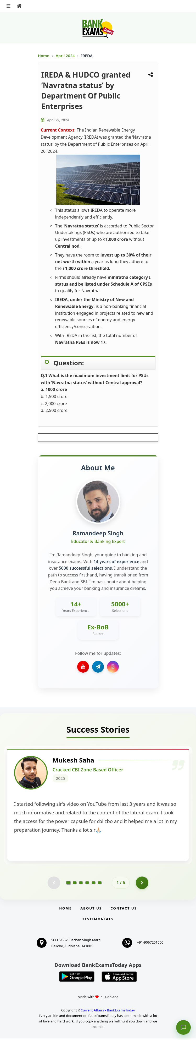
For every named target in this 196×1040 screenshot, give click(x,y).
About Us (91, 909)
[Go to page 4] (87, 884)
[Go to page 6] (100, 884)
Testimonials (98, 920)
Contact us (123, 909)
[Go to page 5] (93, 884)
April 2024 (66, 55)
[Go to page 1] (68, 884)
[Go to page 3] (81, 884)
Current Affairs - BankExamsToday (108, 1011)
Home (43, 55)
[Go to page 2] (74, 884)
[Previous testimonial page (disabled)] (53, 884)
